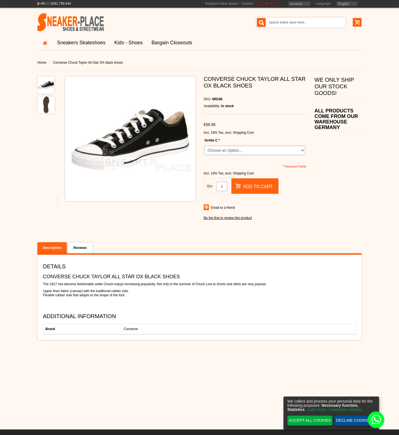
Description (52, 248)
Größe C (212, 140)
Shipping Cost (243, 133)
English (343, 4)
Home (41, 63)
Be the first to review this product (228, 218)
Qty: (210, 186)
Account (296, 4)
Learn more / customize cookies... (336, 409)
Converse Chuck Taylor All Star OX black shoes (88, 63)
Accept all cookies (310, 420)
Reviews (80, 248)
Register (274, 4)
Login (261, 4)
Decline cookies (354, 420)
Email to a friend (223, 208)
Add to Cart (254, 185)
